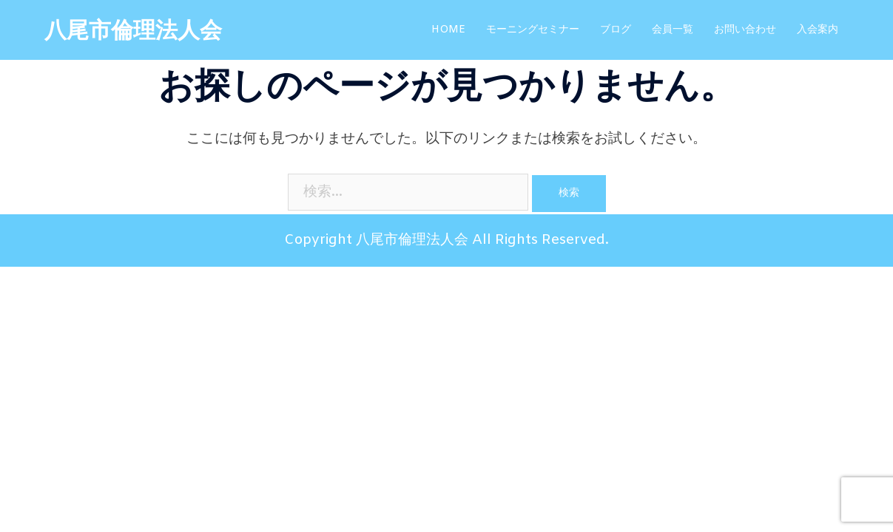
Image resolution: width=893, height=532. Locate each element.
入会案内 (817, 30)
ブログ (615, 30)
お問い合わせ (745, 30)
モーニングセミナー (532, 30)
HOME (448, 30)
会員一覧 (672, 30)
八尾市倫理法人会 (133, 32)
